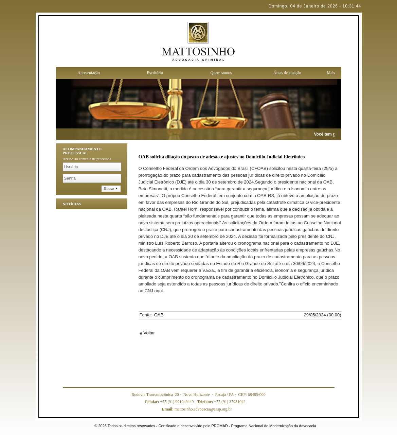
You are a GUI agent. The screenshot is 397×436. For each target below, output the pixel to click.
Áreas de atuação (287, 72)
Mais (331, 72)
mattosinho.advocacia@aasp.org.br (197, 409)
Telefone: (205, 401)
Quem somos (221, 72)
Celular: (152, 401)
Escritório (155, 72)
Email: (168, 409)
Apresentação (88, 72)
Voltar (149, 332)
